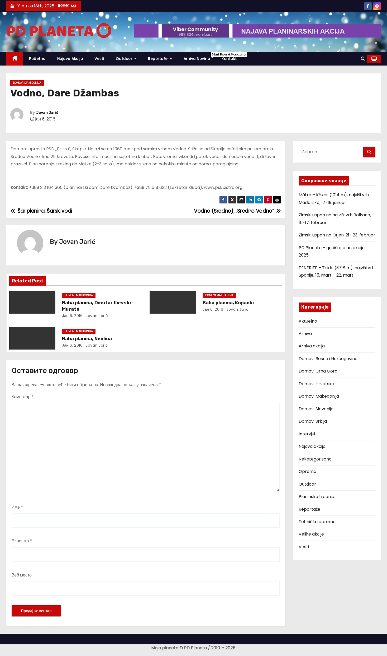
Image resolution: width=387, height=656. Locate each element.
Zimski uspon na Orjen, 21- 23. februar (337, 235)
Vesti (99, 58)
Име (17, 507)
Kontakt (229, 58)
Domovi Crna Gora (318, 371)
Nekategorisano (315, 459)
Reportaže (160, 58)
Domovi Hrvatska (316, 384)
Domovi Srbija (313, 421)
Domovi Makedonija (27, 83)
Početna (37, 58)
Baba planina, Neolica (87, 339)
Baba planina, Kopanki (228, 303)
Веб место (22, 575)
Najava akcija (312, 446)
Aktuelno (308, 321)
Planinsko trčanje (316, 497)
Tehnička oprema (317, 522)
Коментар (23, 397)
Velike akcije (311, 534)
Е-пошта (22, 541)
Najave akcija (70, 58)
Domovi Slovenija (316, 409)
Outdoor (126, 58)
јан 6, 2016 (72, 315)
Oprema (307, 471)
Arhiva (305, 334)
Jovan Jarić (47, 112)
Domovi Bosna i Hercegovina (328, 359)
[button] (363, 59)
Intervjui (307, 434)
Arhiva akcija (312, 346)
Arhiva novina (200, 56)
